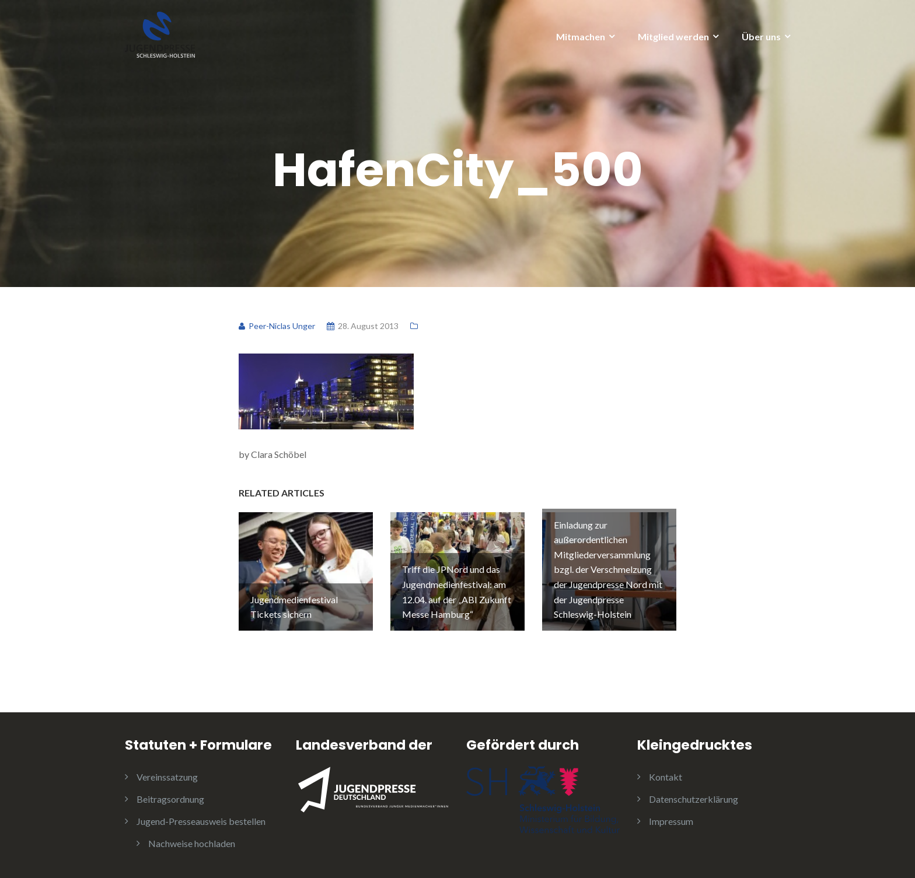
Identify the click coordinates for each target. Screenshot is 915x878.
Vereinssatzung (167, 776)
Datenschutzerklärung (693, 798)
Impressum (671, 821)
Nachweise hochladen (191, 843)
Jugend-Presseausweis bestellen (201, 821)
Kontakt (665, 776)
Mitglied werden (673, 36)
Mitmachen (580, 36)
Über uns (761, 36)
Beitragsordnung (170, 798)
